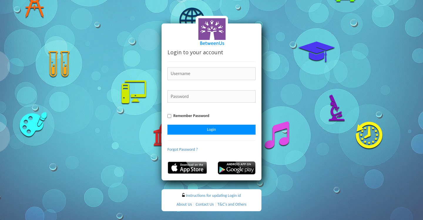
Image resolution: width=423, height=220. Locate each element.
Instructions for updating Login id (213, 195)
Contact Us (205, 204)
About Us (184, 204)
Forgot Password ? (182, 149)
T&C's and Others (232, 204)
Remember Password (191, 115)
